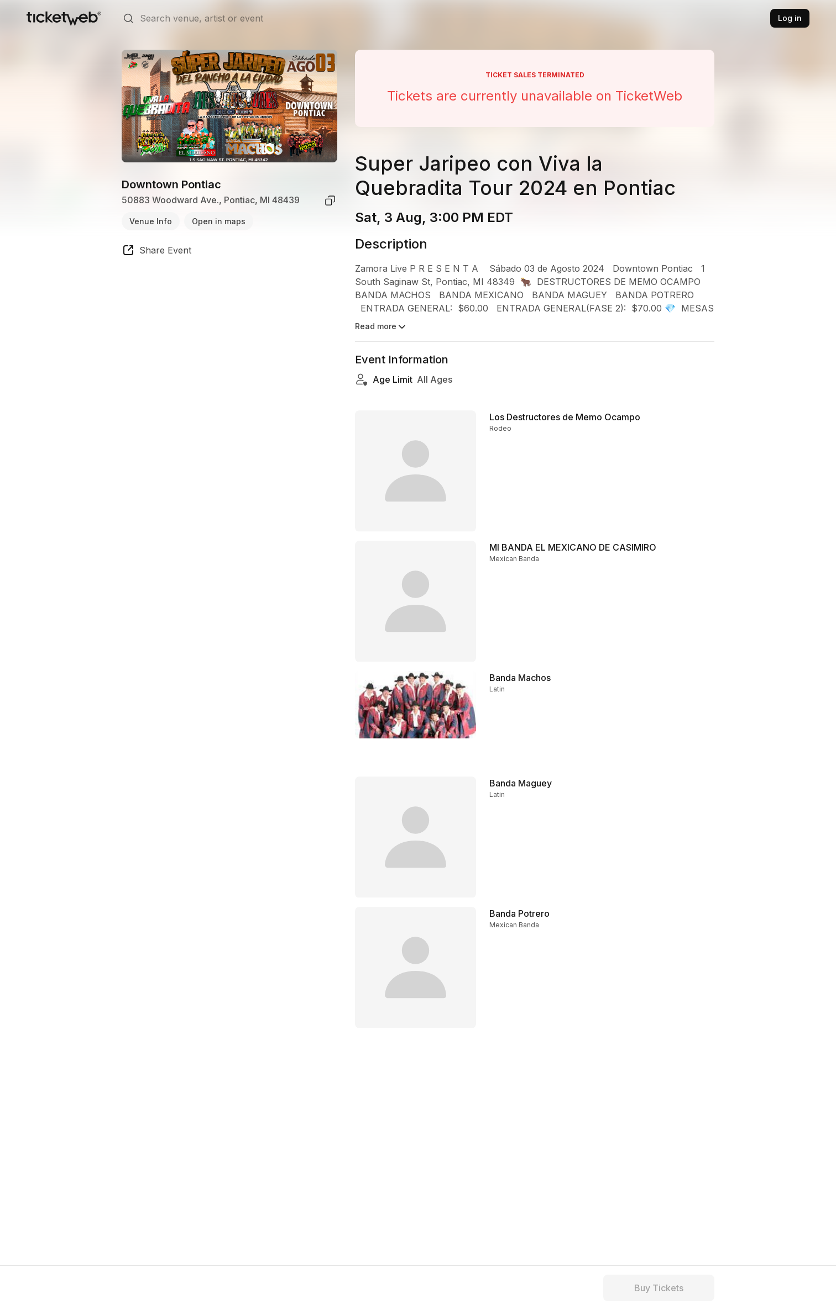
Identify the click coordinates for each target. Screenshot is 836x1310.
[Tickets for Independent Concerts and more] (64, 18)
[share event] (156, 252)
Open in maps (218, 221)
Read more (381, 326)
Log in (790, 18)
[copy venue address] (330, 200)
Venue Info (150, 221)
